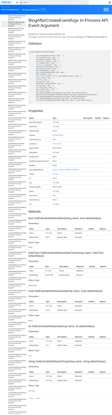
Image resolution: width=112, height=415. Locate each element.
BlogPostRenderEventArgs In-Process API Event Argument (16, 100)
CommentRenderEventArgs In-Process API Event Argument (16, 330)
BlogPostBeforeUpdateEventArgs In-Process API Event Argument (17, 94)
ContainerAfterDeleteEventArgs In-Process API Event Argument (17, 381)
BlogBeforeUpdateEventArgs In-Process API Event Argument (17, 56)
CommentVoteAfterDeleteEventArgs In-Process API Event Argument (17, 343)
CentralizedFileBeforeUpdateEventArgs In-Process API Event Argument (17, 234)
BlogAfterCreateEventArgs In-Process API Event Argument (16, 24)
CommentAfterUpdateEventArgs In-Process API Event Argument (17, 305)
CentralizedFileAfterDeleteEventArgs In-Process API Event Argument (17, 196)
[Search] (54, 2)
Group (38, 78)
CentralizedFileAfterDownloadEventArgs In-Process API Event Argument (17, 203)
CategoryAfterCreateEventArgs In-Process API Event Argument (17, 151)
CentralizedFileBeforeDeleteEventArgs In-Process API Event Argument (17, 222)
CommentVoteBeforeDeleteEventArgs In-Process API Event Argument (17, 362)
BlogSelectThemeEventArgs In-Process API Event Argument (16, 107)
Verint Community (5, 6)
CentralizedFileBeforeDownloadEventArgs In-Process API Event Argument (17, 228)
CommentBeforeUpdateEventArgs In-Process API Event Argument (17, 324)
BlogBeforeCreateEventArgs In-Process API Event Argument (16, 43)
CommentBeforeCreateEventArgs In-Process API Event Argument (17, 311)
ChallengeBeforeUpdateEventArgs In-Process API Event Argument (17, 279)
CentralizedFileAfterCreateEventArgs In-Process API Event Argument (17, 190)
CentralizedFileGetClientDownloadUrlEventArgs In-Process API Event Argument (17, 241)
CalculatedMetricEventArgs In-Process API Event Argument (16, 139)
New (106, 9)
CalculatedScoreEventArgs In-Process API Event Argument (16, 145)
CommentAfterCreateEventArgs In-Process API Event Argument (17, 292)
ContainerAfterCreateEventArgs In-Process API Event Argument (17, 375)
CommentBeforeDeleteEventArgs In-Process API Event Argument (17, 318)
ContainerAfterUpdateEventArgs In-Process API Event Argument (17, 388)
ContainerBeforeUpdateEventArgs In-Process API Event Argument (17, 407)
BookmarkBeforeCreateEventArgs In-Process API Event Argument (17, 126)
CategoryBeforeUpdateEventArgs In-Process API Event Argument (17, 183)
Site (17, 2)
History (38, 391)
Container (40, 65)
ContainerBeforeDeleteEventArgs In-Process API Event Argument (17, 401)
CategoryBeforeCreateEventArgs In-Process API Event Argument (17, 171)
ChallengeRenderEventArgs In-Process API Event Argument (16, 286)
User (110, 2)
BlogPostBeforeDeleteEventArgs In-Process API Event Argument (17, 88)
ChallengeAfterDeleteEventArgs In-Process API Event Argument (17, 254)
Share (31, 391)
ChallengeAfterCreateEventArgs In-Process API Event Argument (17, 247)
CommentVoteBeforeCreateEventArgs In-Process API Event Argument (17, 356)
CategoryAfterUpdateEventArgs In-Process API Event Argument (17, 164)
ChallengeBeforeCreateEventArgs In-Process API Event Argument (17, 266)
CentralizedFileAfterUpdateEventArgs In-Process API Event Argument (17, 209)
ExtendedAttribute (50, 76)
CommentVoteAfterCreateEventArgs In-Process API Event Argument (17, 337)
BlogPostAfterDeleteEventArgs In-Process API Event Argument (17, 68)
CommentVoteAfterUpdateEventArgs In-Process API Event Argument (17, 350)
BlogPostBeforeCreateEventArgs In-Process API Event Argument (17, 81)
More (49, 9)
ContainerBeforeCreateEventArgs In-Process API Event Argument (17, 394)
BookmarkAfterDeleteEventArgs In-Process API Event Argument (17, 119)
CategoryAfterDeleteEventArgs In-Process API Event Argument (17, 158)
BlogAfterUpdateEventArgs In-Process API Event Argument (16, 36)
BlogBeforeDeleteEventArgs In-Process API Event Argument (16, 49)
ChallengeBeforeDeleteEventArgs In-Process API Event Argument (17, 273)
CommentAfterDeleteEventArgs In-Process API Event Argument (17, 298)
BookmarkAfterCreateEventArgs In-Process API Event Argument (17, 113)
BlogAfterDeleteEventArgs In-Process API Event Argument (16, 30)
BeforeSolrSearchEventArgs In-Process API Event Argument (16, 17)
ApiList (39, 76)
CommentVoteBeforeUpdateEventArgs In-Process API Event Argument (17, 369)
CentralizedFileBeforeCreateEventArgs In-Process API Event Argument (17, 215)
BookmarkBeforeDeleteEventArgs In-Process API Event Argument (17, 132)
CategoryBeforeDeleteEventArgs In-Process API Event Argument (17, 177)
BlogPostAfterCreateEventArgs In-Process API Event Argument (17, 62)
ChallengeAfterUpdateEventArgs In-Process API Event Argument (17, 260)
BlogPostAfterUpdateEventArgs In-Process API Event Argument (17, 75)
